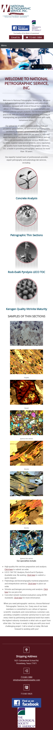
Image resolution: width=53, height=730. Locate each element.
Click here (9, 569)
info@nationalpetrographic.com (26, 680)
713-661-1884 (26, 677)
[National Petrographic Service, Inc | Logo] (16, 10)
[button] (32, 66)
